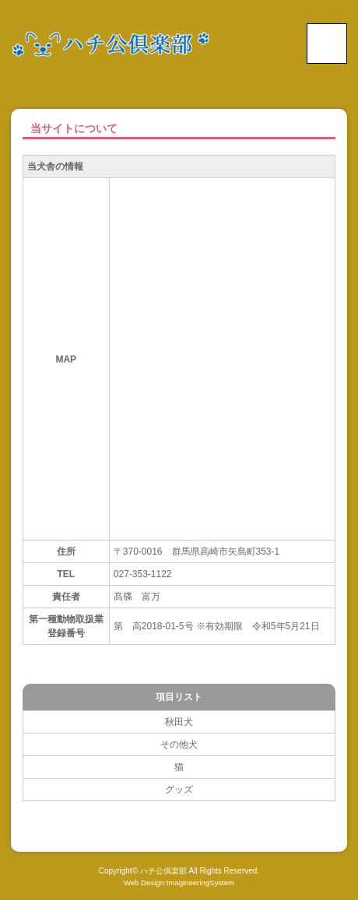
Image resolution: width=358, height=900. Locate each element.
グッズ (179, 789)
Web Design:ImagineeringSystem (179, 882)
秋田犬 (179, 721)
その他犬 (179, 744)
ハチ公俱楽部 (163, 871)
